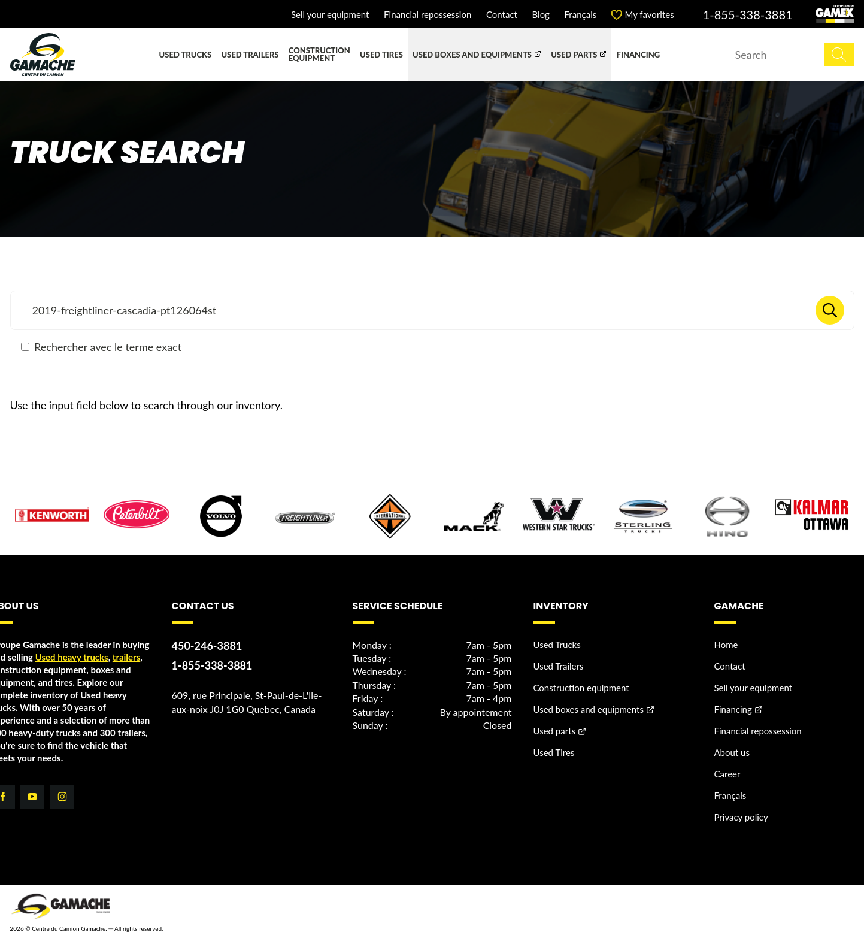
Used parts (574, 54)
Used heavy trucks (71, 657)
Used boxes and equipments (472, 54)
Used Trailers (249, 54)
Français (581, 14)
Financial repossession (427, 14)
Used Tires (381, 54)
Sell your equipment (330, 14)
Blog (541, 14)
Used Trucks (185, 54)
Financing (638, 54)
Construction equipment (319, 54)
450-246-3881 (207, 645)
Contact (501, 14)
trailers (126, 657)
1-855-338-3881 (748, 14)
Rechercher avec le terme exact (101, 346)
